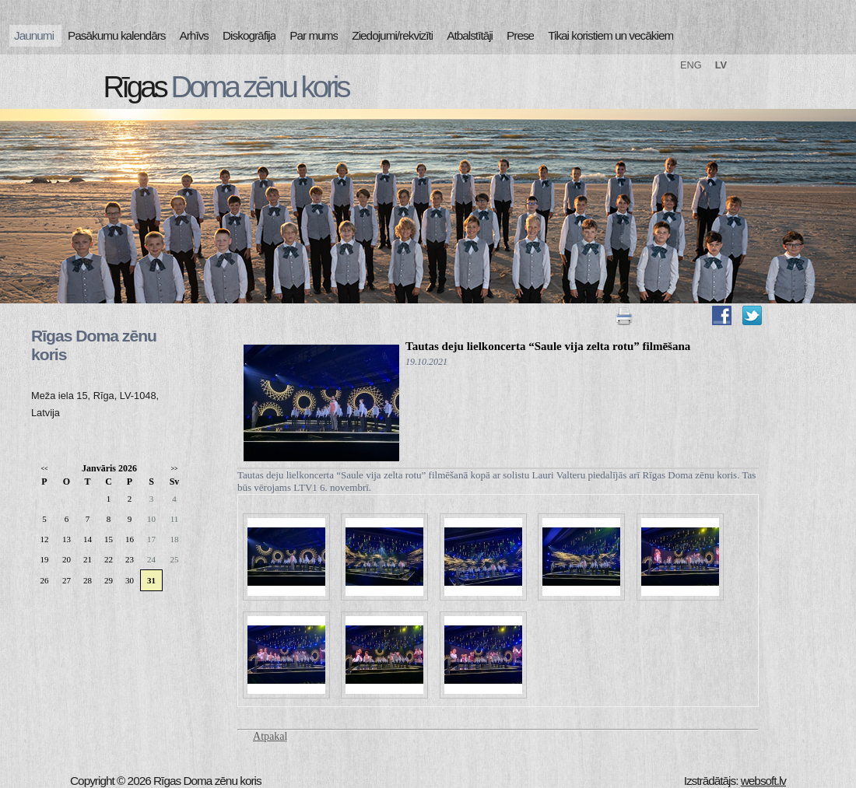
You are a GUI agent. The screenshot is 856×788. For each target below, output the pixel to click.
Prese (520, 35)
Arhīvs (194, 35)
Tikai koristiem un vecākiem (610, 35)
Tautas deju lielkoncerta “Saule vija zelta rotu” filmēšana (547, 346)
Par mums (313, 35)
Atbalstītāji (470, 35)
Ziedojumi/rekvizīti (392, 35)
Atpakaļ (270, 736)
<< (43, 468)
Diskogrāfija (249, 35)
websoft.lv (763, 780)
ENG (691, 65)
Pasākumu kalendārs (116, 35)
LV (721, 65)
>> (173, 468)
